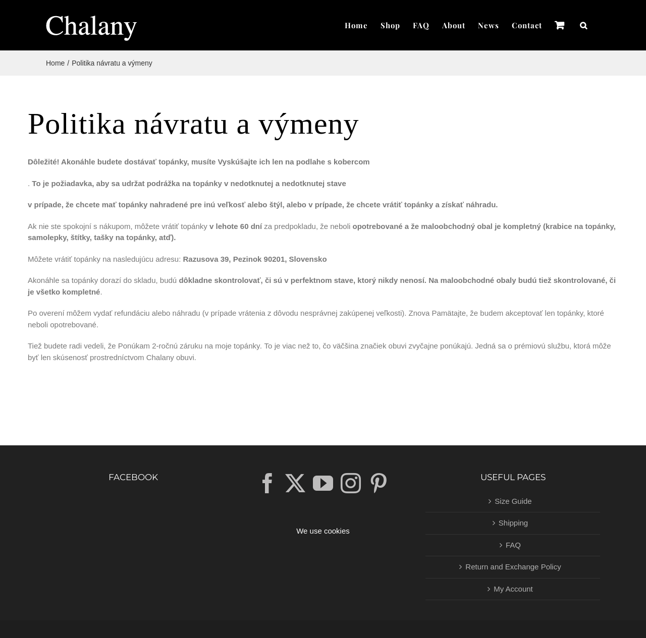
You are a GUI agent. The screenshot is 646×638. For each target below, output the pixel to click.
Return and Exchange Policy (513, 566)
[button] (583, 25)
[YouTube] (323, 483)
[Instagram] (351, 483)
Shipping (513, 522)
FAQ (513, 545)
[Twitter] (295, 483)
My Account (513, 589)
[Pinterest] (378, 483)
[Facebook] (267, 483)
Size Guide (513, 501)
